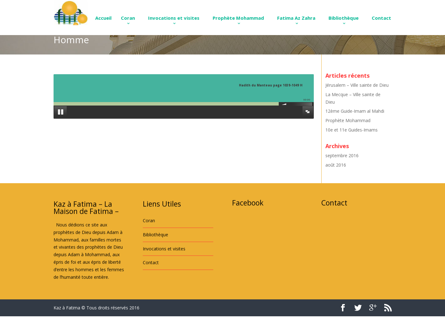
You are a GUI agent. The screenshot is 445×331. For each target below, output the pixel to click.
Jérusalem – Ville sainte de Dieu (357, 85)
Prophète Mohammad (238, 18)
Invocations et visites (173, 18)
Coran (128, 18)
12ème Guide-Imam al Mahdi (354, 111)
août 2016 (335, 165)
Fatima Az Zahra (296, 18)
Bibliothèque (344, 18)
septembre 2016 (342, 155)
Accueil (103, 18)
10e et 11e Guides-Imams (351, 130)
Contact (381, 18)
